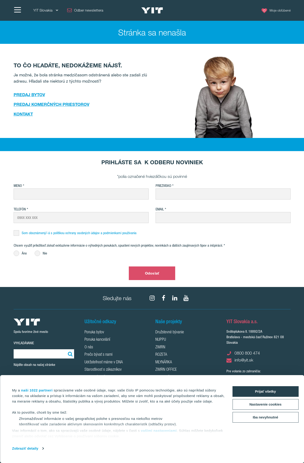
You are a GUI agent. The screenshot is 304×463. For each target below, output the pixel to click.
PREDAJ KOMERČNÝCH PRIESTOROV (51, 104)
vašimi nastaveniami (159, 431)
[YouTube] (186, 298)
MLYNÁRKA (163, 362)
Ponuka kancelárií (97, 340)
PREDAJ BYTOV (29, 95)
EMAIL (160, 209)
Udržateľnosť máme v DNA (103, 362)
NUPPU (160, 340)
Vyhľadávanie (24, 343)
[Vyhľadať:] (69, 353)
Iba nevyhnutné (265, 417)
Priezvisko (163, 185)
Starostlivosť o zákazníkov (103, 370)
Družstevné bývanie (169, 332)
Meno (18, 185)
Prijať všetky (265, 391)
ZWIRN (160, 347)
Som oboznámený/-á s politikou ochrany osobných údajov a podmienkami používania (79, 233)
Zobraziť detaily (25, 448)
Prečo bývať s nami (98, 355)
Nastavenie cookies (265, 404)
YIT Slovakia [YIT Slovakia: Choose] (45, 10)
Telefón (20, 209)
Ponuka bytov (94, 332)
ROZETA (161, 355)
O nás (88, 347)
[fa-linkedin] (174, 298)
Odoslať (152, 273)
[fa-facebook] (163, 298)
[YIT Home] (152, 10)
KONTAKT (23, 114)
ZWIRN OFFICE (166, 370)
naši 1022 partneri (37, 390)
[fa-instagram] (152, 298)
